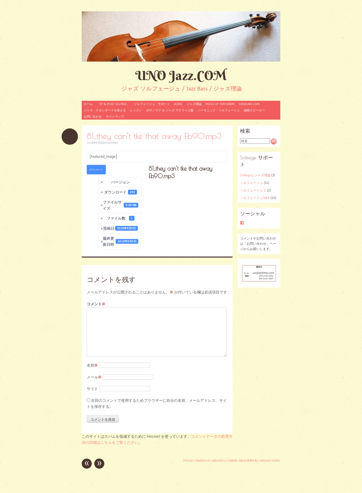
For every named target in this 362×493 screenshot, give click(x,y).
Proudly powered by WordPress (205, 460)
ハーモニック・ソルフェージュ (219, 110)
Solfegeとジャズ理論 (255, 175)
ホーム (88, 104)
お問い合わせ (93, 116)
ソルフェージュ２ (253, 190)
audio (178, 104)
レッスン (136, 110)
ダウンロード (96, 169)
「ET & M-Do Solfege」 (113, 104)
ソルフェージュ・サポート (152, 104)
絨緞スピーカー (254, 110)
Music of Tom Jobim (220, 104)
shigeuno (111, 142)
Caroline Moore (269, 460)
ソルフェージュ (251, 183)
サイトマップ (115, 116)
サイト (92, 388)
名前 (92, 365)
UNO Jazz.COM (181, 75)
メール (94, 377)
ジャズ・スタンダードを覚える (105, 110)
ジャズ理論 (194, 104)
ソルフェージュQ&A (255, 198)
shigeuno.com (249, 104)
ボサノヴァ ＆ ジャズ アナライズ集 (170, 110)
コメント (96, 304)
